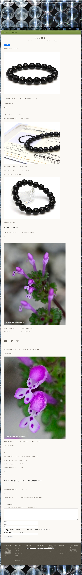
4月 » (8, 557)
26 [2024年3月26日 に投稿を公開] (5, 556)
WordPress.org (62, 555)
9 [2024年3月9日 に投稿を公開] (9, 553)
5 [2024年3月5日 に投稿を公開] (5, 553)
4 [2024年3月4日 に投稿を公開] (4, 553)
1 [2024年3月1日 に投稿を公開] (8, 552)
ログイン (60, 550)
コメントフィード (62, 554)
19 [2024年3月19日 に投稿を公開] (5, 555)
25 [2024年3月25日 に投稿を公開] (4, 556)
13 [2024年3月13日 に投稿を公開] (6, 554)
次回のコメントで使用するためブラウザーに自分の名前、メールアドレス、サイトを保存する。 (28, 531)
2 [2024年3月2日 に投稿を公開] (9, 552)
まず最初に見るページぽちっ (10, 32)
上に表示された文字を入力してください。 (14, 534)
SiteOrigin (43, 571)
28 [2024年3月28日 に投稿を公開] (7, 556)
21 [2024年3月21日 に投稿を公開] (7, 555)
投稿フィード (61, 552)
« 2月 (5, 557)
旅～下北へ (17, 550)
